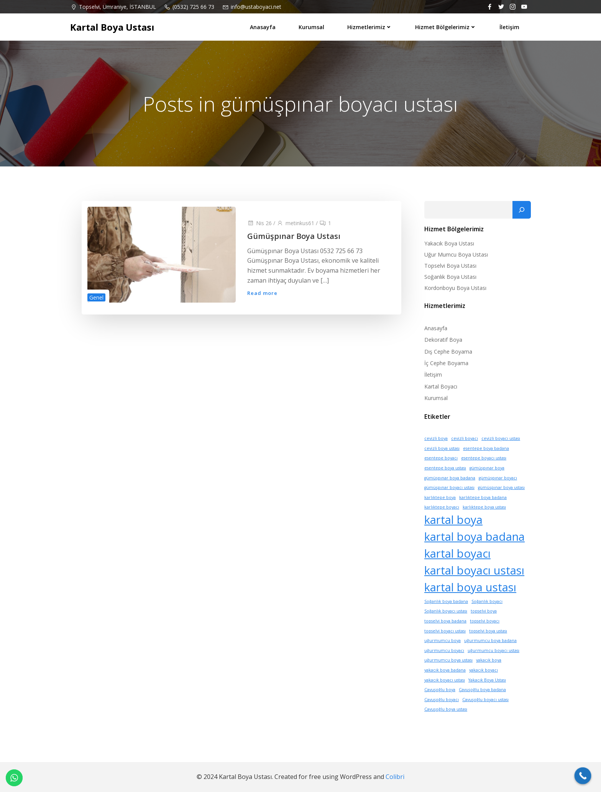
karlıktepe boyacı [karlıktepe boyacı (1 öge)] (441, 507)
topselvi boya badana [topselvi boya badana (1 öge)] (445, 621)
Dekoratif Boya (443, 339)
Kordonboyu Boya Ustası (455, 287)
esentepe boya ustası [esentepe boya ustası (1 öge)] (445, 468)
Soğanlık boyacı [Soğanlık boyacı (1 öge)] (486, 601)
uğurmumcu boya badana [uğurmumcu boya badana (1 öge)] (490, 640)
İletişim (509, 27)
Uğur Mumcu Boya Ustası (456, 254)
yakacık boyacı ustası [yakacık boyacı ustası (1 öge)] (444, 680)
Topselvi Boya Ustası (450, 265)
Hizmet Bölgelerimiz (445, 27)
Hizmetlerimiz (369, 27)
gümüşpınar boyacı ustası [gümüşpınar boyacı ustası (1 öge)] (449, 487)
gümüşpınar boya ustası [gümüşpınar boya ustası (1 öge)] (501, 487)
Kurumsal (311, 27)
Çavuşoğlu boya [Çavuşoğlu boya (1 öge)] (439, 689)
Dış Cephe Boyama (448, 351)
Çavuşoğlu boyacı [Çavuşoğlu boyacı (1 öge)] (441, 699)
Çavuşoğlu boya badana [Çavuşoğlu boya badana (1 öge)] (482, 689)
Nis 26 (259, 223)
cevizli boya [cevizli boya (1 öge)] (436, 438)
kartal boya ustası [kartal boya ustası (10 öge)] (470, 587)
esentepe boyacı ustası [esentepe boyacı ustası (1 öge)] (483, 458)
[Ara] (521, 210)
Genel (96, 297)
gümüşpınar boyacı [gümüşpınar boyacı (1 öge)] (498, 478)
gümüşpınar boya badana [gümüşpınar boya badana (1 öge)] (449, 478)
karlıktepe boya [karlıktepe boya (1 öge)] (440, 497)
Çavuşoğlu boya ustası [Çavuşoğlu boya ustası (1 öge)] (445, 709)
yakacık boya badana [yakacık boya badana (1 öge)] (445, 670)
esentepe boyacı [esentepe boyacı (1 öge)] (441, 458)
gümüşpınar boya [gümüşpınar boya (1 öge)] (487, 468)
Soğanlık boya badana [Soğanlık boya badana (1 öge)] (446, 601)
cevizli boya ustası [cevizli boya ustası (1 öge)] (442, 448)
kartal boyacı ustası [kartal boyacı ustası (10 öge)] (474, 570)
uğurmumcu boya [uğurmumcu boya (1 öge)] (442, 640)
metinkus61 (295, 223)
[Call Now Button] (583, 775)
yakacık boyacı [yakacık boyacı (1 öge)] (483, 670)
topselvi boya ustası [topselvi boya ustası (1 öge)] (488, 631)
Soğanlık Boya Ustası (450, 276)
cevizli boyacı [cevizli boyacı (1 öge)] (464, 438)
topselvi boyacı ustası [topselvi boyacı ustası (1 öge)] (445, 631)
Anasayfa (263, 27)
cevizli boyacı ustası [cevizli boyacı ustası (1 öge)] (500, 438)
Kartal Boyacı (440, 386)
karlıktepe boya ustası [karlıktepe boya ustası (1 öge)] (484, 507)
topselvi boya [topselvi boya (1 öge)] (484, 611)
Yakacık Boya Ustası (449, 243)
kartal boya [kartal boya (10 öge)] (453, 519)
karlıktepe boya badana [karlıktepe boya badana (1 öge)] (483, 497)
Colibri (395, 776)
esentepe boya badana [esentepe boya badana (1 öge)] (486, 448)
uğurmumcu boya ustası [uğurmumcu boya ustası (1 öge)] (448, 660)
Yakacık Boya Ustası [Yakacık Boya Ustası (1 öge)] (487, 680)
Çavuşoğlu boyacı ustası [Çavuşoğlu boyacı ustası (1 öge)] (485, 699)
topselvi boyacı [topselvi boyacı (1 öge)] (484, 621)
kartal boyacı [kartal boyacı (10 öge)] (457, 553)
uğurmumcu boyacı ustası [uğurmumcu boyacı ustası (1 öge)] (493, 650)
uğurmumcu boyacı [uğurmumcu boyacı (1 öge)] (444, 650)
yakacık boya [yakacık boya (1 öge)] (488, 660)
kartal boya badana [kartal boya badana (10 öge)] (474, 536)
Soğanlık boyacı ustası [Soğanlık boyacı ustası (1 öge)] (445, 611)
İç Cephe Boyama (446, 363)
